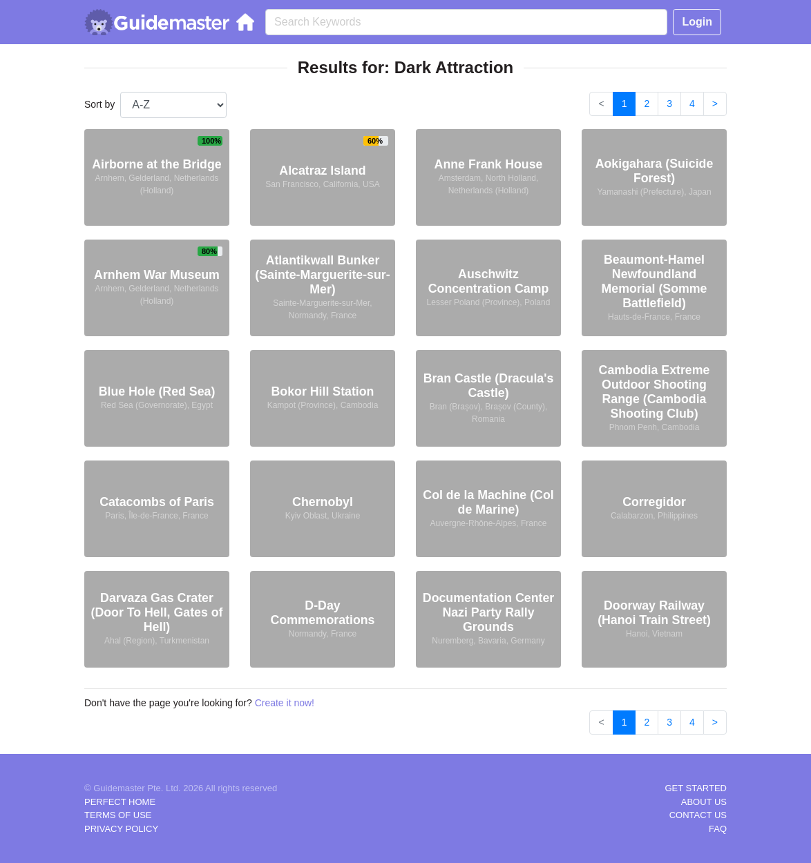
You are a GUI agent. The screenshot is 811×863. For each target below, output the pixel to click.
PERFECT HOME (119, 802)
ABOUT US (704, 802)
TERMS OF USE (118, 815)
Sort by (99, 104)
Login (697, 22)
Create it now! (284, 702)
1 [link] (624, 103)
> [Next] (715, 103)
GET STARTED (696, 788)
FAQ (718, 829)
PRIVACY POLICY (121, 829)
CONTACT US (698, 815)
